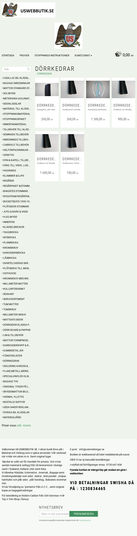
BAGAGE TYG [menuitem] (10, 381)
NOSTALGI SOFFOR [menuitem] (14, 402)
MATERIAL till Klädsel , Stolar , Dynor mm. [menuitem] (17, 108)
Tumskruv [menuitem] (9, 309)
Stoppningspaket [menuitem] (14, 119)
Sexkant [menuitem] (8, 294)
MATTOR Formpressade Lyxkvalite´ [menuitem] (17, 340)
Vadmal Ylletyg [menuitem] (13, 396)
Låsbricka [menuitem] (9, 258)
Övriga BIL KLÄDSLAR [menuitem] (16, 412)
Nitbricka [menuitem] (9, 237)
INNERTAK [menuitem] (9, 222)
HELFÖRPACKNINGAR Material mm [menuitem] (17, 150)
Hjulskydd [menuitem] (10, 216)
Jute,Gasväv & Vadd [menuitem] (15, 211)
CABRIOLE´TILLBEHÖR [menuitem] (16, 144)
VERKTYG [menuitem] (8, 155)
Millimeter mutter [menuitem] (15, 283)
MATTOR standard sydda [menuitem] (17, 88)
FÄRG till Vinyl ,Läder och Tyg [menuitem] (17, 165)
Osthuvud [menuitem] (9, 273)
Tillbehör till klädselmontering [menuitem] (17, 129)
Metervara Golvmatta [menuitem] (17, 98)
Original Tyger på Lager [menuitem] (17, 386)
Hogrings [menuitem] (9, 170)
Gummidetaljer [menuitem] (13, 350)
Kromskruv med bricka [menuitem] (17, 278)
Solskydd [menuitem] (9, 93)
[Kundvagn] (67, 55)
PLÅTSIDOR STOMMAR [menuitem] (16, 206)
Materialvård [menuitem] (12, 417)
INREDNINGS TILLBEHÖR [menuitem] (17, 139)
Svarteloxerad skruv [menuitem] (17, 263)
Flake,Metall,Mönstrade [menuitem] (17, 371)
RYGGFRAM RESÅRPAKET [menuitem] (17, 196)
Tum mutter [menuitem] (11, 304)
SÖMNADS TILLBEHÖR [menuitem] (16, 134)
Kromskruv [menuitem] (10, 247)
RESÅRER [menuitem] (8, 180)
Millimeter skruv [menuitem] (14, 314)
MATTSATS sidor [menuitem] (13, 319)
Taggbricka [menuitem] (10, 232)
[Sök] (28, 69)
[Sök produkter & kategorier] (16, 69)
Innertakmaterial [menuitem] (15, 124)
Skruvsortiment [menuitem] (14, 299)
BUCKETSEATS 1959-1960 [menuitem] (17, 201)
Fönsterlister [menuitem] (12, 355)
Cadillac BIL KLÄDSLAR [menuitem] (17, 78)
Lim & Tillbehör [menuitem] (13, 335)
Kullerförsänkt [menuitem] (14, 288)
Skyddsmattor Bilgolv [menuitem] (17, 391)
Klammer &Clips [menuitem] (13, 175)
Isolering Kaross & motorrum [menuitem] (17, 366)
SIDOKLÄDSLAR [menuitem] (12, 103)
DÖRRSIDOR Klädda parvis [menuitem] (17, 324)
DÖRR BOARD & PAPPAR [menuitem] (17, 330)
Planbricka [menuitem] (10, 242)
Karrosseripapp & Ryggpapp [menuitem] (17, 345)
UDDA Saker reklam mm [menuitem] (17, 407)
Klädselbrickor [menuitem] (13, 227)
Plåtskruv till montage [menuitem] (17, 268)
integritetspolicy (84, 520)
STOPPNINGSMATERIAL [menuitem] (16, 113)
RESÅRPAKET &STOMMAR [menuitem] (17, 185)
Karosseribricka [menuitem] (14, 252)
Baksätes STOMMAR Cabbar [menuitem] (17, 191)
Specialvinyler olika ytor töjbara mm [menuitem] (17, 376)
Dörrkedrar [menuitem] (11, 360)
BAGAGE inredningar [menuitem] (16, 83)
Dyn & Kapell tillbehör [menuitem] (17, 160)
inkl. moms (24, 425)
